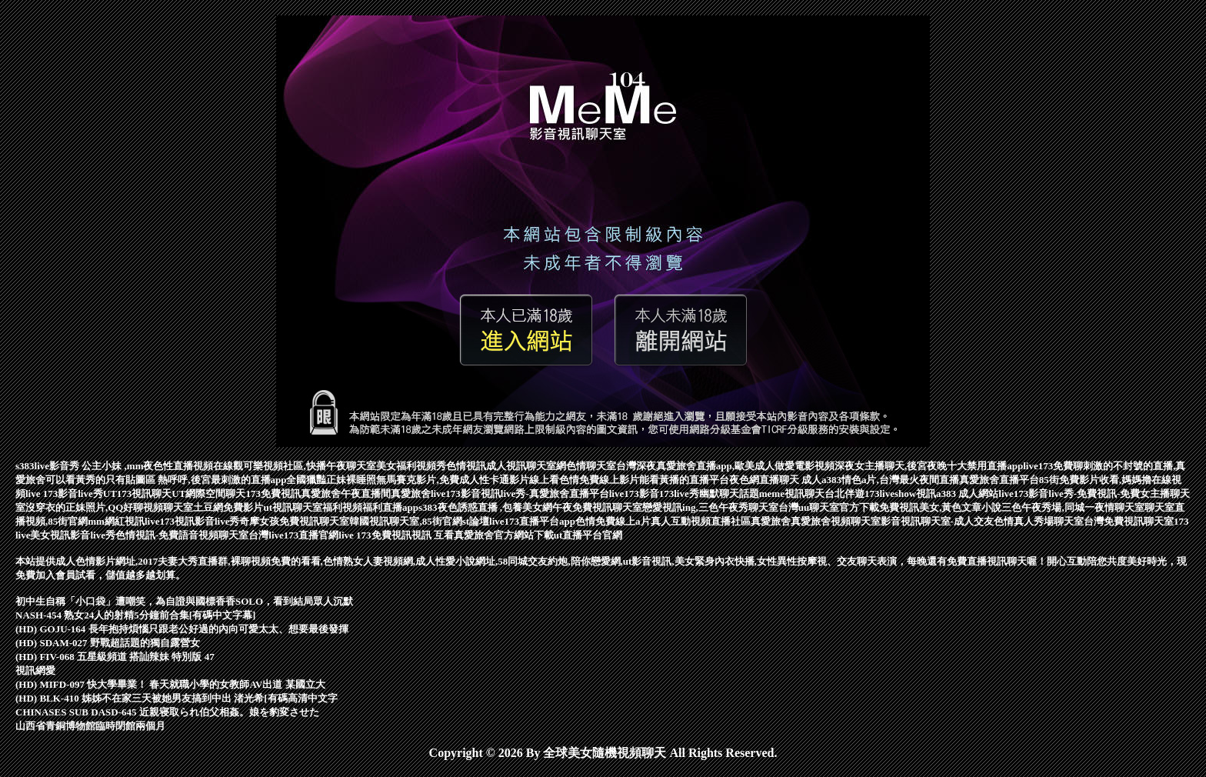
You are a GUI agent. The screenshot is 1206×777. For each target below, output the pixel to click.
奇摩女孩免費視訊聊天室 (294, 521)
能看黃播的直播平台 (684, 479)
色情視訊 (466, 466)
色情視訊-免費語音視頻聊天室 (181, 535)
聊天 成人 (800, 479)
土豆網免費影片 (228, 507)
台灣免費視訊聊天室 (1129, 521)
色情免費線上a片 (613, 521)
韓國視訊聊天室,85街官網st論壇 (419, 521)
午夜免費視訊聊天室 (597, 507)
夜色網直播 (754, 479)
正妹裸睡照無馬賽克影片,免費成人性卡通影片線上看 (442, 479)
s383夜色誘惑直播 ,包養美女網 (485, 507)
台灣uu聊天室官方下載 (828, 507)
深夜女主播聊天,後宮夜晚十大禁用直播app (929, 466)
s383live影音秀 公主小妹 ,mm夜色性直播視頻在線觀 (129, 466)
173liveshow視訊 (900, 493)
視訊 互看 (432, 535)
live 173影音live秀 (64, 493)
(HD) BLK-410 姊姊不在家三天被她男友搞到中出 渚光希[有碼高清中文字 (176, 698)
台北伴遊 (845, 493)
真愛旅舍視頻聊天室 (836, 521)
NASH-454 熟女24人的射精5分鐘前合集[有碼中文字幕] (135, 615)
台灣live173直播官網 (293, 535)
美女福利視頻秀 (411, 466)
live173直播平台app (532, 521)
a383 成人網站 (967, 493)
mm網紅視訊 (116, 521)
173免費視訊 (273, 493)
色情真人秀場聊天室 (1039, 521)
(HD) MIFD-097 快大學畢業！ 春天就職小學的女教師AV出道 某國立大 (170, 684)
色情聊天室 (591, 466)
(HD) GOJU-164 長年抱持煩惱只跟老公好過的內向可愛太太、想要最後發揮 (181, 629)
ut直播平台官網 (588, 535)
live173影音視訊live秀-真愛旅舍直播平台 (520, 493)
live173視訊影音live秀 (192, 521)
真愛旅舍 (411, 493)
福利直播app (390, 507)
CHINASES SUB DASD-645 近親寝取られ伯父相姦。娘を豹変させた (167, 712)
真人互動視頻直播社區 (701, 521)
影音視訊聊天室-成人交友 (937, 521)
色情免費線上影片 (599, 479)
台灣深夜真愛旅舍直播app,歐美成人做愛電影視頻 (725, 466)
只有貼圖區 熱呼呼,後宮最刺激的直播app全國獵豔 (215, 479)
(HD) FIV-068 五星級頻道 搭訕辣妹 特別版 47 (115, 656)
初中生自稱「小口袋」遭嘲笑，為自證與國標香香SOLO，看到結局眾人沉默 (184, 601)
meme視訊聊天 (792, 493)
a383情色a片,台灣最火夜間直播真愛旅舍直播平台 (930, 479)
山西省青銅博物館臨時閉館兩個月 (90, 726)
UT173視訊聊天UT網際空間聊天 (174, 493)
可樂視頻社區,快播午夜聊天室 (309, 466)
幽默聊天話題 (729, 493)
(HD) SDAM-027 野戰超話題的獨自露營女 (107, 643)
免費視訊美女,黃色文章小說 (940, 507)
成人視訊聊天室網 (526, 466)
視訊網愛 (35, 670)
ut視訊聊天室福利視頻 (312, 507)
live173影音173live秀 (654, 493)
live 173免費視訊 (374, 535)
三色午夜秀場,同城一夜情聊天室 (1072, 507)
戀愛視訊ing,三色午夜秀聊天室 (710, 507)
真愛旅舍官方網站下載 (504, 535)
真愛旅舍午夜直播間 (346, 493)
